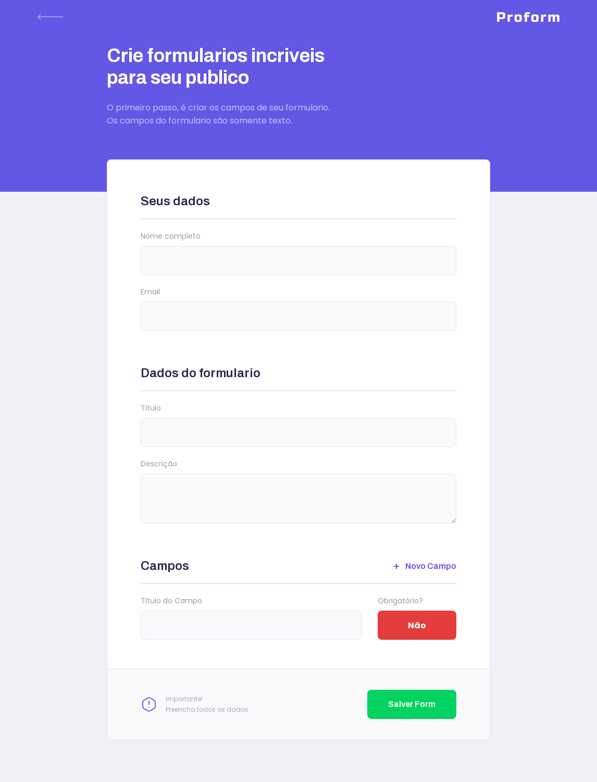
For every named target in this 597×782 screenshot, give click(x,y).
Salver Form (412, 704)
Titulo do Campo (171, 600)
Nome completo (171, 236)
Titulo (151, 408)
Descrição (159, 463)
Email (150, 292)
